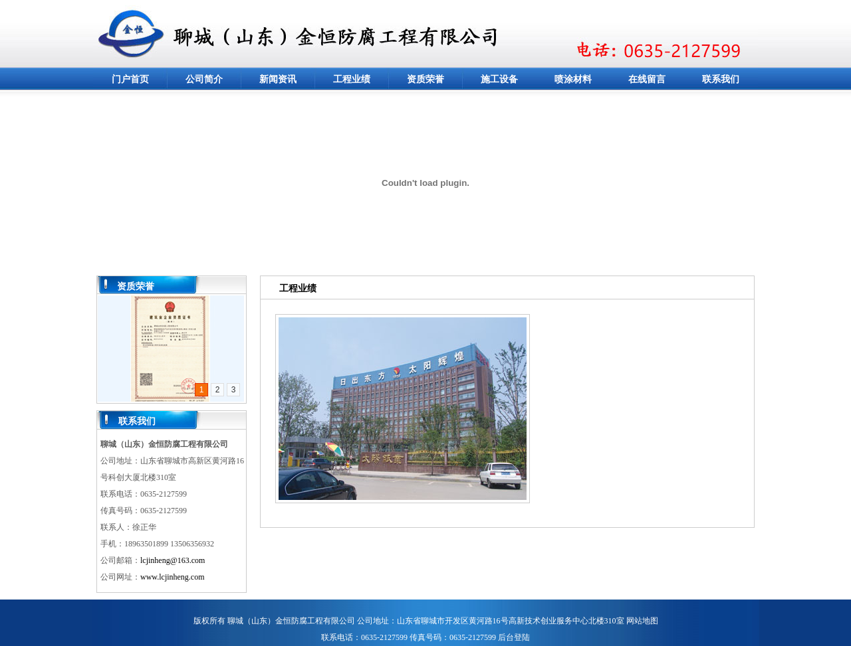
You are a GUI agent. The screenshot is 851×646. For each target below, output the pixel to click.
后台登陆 (514, 637)
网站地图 (642, 620)
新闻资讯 (278, 79)
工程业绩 (351, 79)
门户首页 (130, 79)
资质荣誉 (425, 79)
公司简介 (204, 79)
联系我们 (720, 79)
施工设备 (499, 79)
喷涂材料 (573, 79)
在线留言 (647, 79)
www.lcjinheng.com (172, 577)
